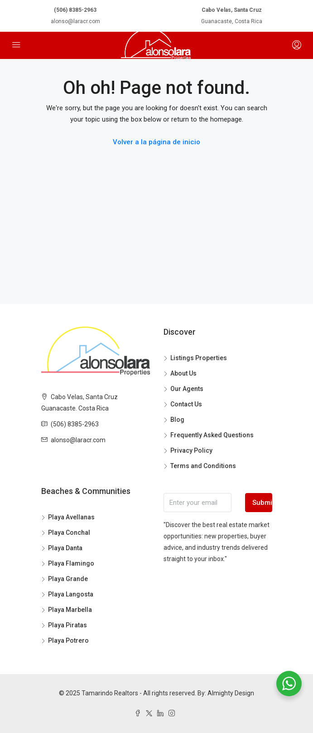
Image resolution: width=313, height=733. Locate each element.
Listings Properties (198, 358)
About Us (183, 373)
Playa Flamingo (71, 563)
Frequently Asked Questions (212, 435)
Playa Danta (65, 548)
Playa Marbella (70, 609)
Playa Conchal (69, 532)
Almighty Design (230, 693)
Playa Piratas (67, 625)
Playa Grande (68, 578)
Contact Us (186, 404)
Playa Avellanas (71, 517)
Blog (177, 419)
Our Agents (186, 388)
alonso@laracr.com (75, 21)
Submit (262, 502)
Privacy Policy (191, 450)
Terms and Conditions (203, 465)
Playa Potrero (68, 640)
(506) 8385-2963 (75, 10)
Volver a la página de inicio (156, 142)
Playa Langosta (70, 594)
